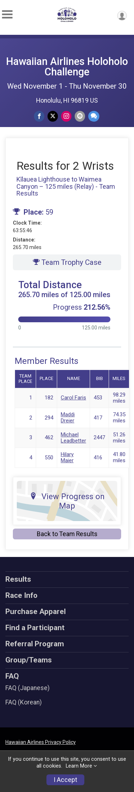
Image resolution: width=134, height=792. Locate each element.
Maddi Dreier (68, 417)
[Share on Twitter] (53, 116)
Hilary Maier (67, 457)
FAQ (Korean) (23, 702)
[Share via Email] (80, 116)
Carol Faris (73, 397)
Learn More (79, 766)
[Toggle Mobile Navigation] (7, 14)
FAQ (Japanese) (27, 688)
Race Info (21, 595)
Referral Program (34, 643)
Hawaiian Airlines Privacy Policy (40, 742)
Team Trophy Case (67, 262)
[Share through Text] (93, 116)
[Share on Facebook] (39, 116)
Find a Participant (35, 627)
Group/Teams (28, 660)
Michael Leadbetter (73, 437)
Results (18, 579)
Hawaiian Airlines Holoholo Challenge (67, 66)
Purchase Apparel (35, 611)
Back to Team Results (67, 534)
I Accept (65, 779)
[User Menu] (122, 15)
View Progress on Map (67, 501)
